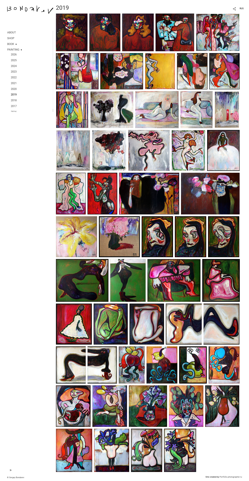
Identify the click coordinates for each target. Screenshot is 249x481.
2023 (14, 71)
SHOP (10, 38)
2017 (14, 106)
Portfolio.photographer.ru (231, 477)
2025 (14, 60)
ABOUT (11, 32)
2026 (14, 54)
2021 (14, 83)
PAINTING (13, 49)
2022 (14, 77)
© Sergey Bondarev (15, 477)
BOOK (10, 44)
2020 (14, 89)
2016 (14, 112)
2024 (14, 66)
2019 (14, 94)
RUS (242, 8)
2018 (14, 100)
